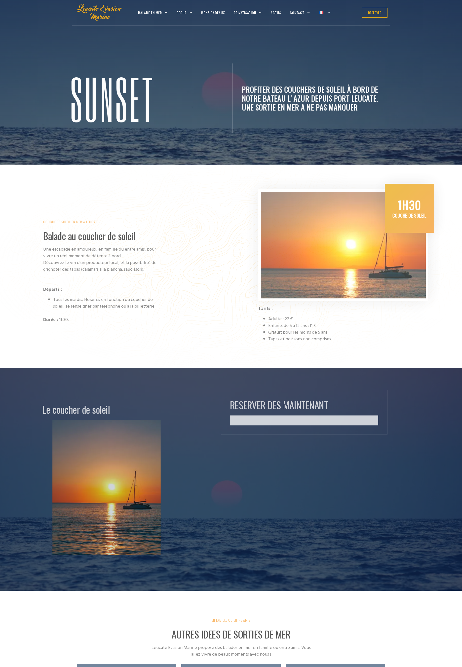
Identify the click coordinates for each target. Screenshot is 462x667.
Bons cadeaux (213, 12)
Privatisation (248, 12)
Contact (300, 12)
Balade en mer (153, 12)
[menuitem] (324, 12)
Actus (276, 12)
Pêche (184, 12)
